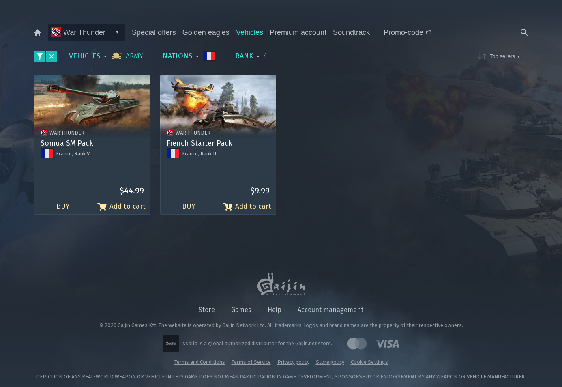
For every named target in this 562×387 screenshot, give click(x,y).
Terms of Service (251, 362)
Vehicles (249, 32)
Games (241, 310)
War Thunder (78, 32)
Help (274, 310)
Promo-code (407, 32)
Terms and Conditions (199, 362)
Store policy (330, 362)
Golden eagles (206, 32)
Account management (330, 310)
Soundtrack (355, 32)
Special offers (154, 32)
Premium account (298, 32)
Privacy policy (293, 362)
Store (207, 310)
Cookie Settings (369, 362)
